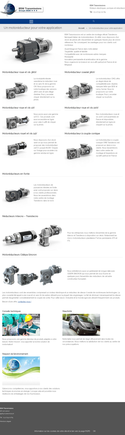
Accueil (81, 28)
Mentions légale (5, 421)
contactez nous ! (25, 301)
